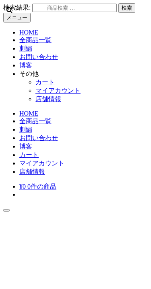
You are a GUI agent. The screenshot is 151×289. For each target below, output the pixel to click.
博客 (25, 65)
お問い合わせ (38, 56)
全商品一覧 (35, 40)
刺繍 (25, 48)
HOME (28, 32)
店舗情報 (48, 99)
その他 (29, 73)
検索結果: (17, 7)
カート (45, 82)
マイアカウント (58, 90)
